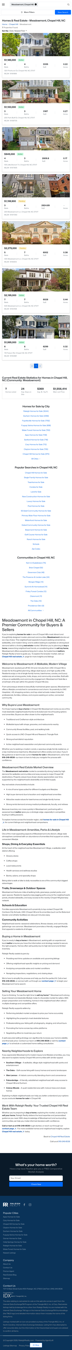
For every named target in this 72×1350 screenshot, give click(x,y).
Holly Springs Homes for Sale (14, 1242)
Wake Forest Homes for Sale (14, 1249)
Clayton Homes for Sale (12, 1228)
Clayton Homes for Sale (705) (36, 449)
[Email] (36, 1178)
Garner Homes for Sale (12, 1238)
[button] (3, 4)
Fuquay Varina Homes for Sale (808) (36, 425)
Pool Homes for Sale (36, 506)
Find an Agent (8, 1271)
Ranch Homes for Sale (36, 539)
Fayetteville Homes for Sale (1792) (36, 421)
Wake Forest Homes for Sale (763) (36, 430)
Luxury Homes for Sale (36, 501)
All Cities (36, 459)
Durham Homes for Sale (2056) (36, 416)
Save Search (63, 12)
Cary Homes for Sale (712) (36, 444)
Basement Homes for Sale (36, 530)
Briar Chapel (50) (36, 567)
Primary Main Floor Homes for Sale (36, 515)
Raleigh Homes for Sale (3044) (36, 411)
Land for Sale (36, 492)
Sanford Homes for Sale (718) (36, 440)
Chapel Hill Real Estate (60, 1136)
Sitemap (6, 1278)
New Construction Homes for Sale (36, 496)
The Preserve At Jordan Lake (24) (36, 577)
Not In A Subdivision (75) (36, 563)
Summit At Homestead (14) (36, 587)
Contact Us (7, 1268)
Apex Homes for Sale (11, 1217)
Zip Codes (36, 549)
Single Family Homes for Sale (36, 477)
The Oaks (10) (36, 601)
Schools (36, 544)
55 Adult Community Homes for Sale (36, 511)
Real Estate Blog (9, 1275)
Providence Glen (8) (36, 606)
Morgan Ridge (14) (36, 582)
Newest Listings (9, 1253)
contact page (49, 981)
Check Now (36, 1184)
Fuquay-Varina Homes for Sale (15, 1235)
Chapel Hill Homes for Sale (36, 473)
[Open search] (55, 4)
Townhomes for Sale (36, 482)
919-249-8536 (64, 1141)
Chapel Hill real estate (13, 656)
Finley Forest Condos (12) (36, 591)
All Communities (36, 610)
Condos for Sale (36, 487)
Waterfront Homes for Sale (36, 520)
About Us (7, 1264)
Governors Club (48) (36, 572)
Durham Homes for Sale (12, 1231)
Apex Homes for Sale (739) (36, 435)
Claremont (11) (36, 596)
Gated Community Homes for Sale (36, 525)
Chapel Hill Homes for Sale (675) (36, 454)
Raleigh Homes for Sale (12, 1246)
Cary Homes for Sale (11, 1220)
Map (36, 1345)
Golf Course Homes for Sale (36, 534)
